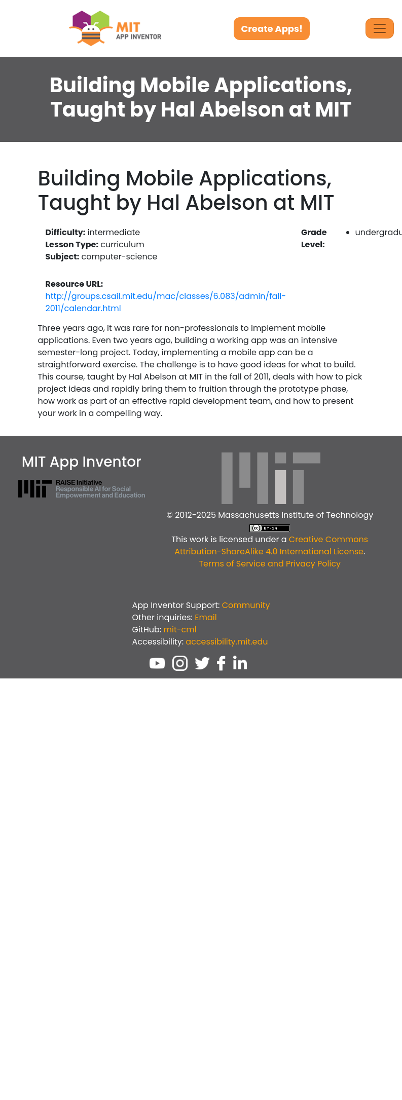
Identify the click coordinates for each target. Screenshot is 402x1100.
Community (246, 605)
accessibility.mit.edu (227, 642)
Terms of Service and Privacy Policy (270, 564)
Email (205, 617)
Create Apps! (272, 28)
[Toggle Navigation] (380, 28)
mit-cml (179, 629)
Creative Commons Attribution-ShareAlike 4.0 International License (271, 545)
